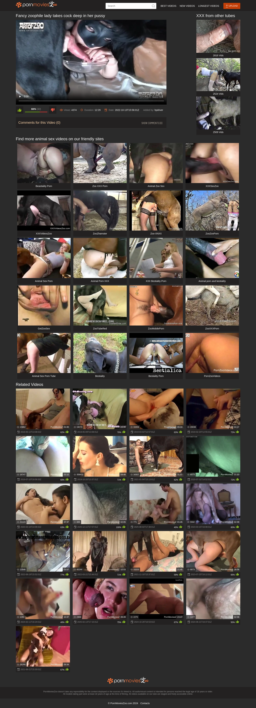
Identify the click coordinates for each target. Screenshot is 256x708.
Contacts (145, 703)
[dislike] (52, 110)
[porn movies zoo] (36, 4)
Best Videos (168, 6)
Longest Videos (208, 6)
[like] (19, 110)
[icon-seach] (153, 6)
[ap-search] (131, 6)
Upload (232, 6)
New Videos (187, 6)
